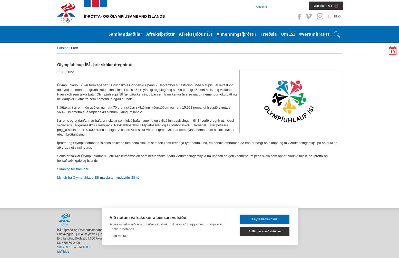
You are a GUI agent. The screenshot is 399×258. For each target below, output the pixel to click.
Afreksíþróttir (160, 34)
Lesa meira (118, 236)
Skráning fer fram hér (73, 169)
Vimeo (309, 16)
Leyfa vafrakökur (264, 219)
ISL (329, 16)
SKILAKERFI (322, 6)
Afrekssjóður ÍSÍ (195, 34)
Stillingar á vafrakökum (265, 231)
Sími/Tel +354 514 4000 (73, 247)
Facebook (298, 16)
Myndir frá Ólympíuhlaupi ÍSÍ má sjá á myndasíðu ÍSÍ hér (99, 177)
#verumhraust (314, 34)
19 (392, 52)
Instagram (320, 16)
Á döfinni (261, 6)
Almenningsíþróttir (236, 34)
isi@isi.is (63, 251)
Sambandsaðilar (125, 34)
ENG (337, 16)
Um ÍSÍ (288, 34)
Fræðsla (268, 34)
